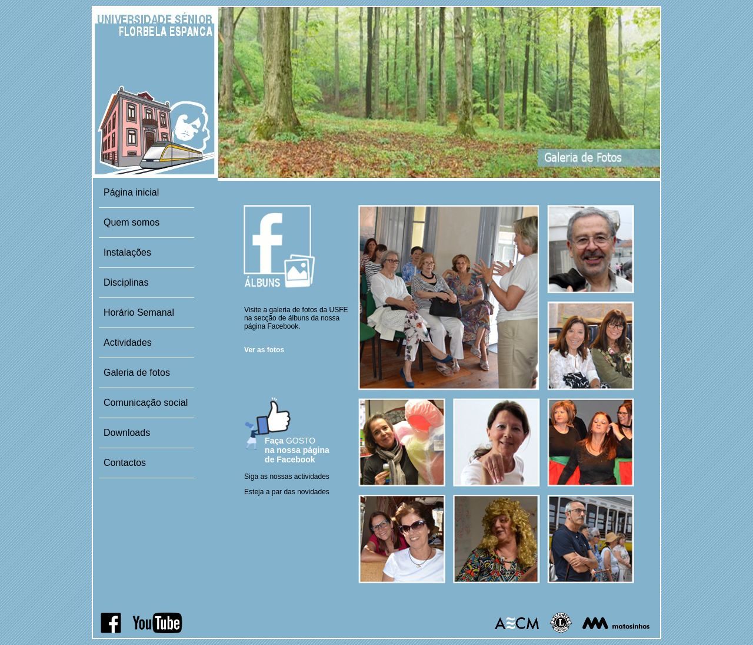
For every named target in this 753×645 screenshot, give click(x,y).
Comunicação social (146, 403)
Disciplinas (126, 282)
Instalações (127, 252)
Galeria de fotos (137, 373)
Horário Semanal (139, 312)
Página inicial (131, 192)
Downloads (127, 433)
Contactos (125, 463)
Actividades (128, 343)
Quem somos (131, 222)
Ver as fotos (264, 350)
